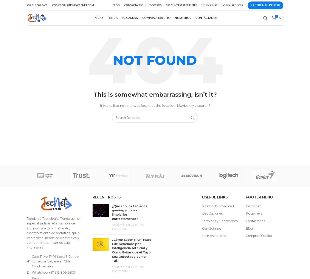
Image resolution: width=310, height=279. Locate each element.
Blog (249, 233)
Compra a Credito (259, 240)
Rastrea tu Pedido (265, 5)
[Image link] (56, 208)
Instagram (253, 211)
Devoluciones (212, 218)
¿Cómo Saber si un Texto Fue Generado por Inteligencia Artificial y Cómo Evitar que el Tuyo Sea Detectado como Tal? (131, 254)
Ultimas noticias (214, 240)
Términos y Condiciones (220, 225)
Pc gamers (254, 218)
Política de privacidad (218, 211)
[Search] (265, 20)
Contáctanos (211, 233)
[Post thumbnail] (101, 222)
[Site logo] (41, 20)
